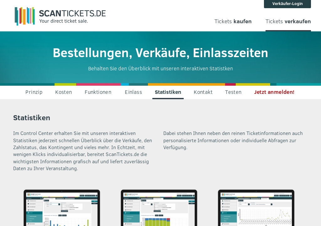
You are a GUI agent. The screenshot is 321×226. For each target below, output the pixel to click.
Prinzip (34, 91)
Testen (233, 91)
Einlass (133, 91)
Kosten (63, 91)
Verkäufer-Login (287, 3)
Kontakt (203, 91)
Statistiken (168, 91)
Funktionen (98, 91)
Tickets (233, 21)
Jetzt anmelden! (274, 91)
